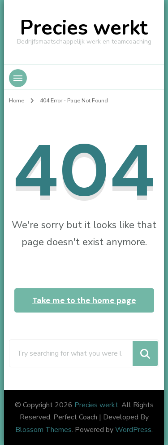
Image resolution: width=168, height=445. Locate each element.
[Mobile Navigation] (18, 78)
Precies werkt (84, 28)
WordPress (133, 430)
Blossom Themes (43, 430)
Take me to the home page (84, 300)
